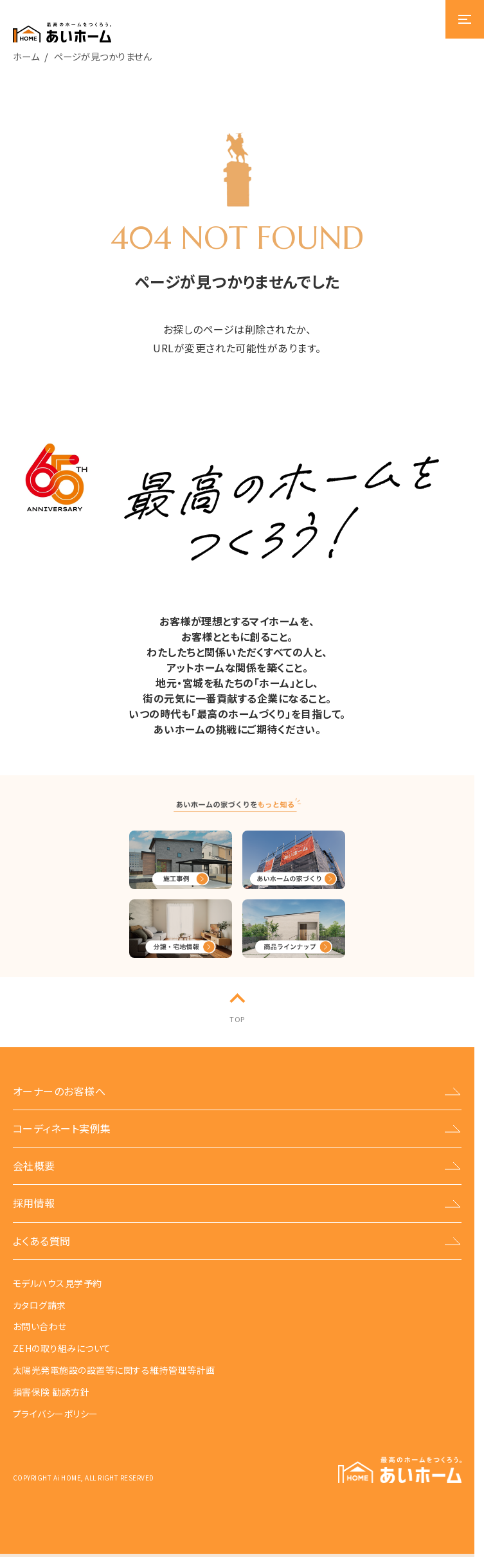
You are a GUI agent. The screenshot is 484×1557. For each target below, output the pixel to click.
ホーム (26, 56)
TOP (236, 1019)
